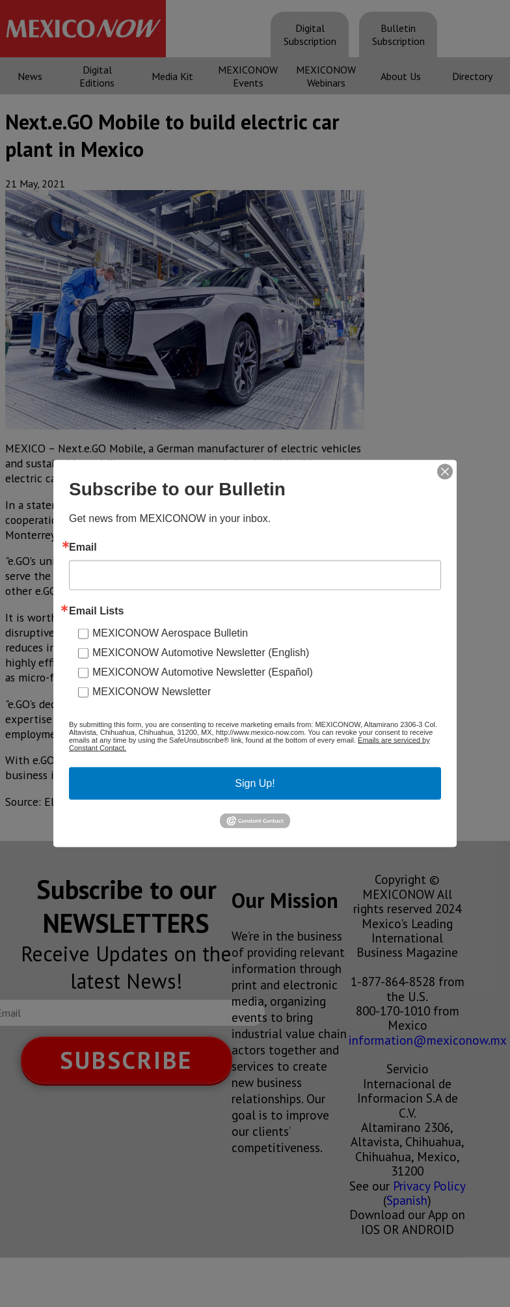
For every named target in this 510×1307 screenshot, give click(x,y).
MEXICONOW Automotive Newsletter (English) (200, 652)
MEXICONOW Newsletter (151, 691)
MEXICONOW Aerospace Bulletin (170, 633)
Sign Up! (255, 783)
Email (83, 547)
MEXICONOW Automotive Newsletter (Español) (202, 672)
